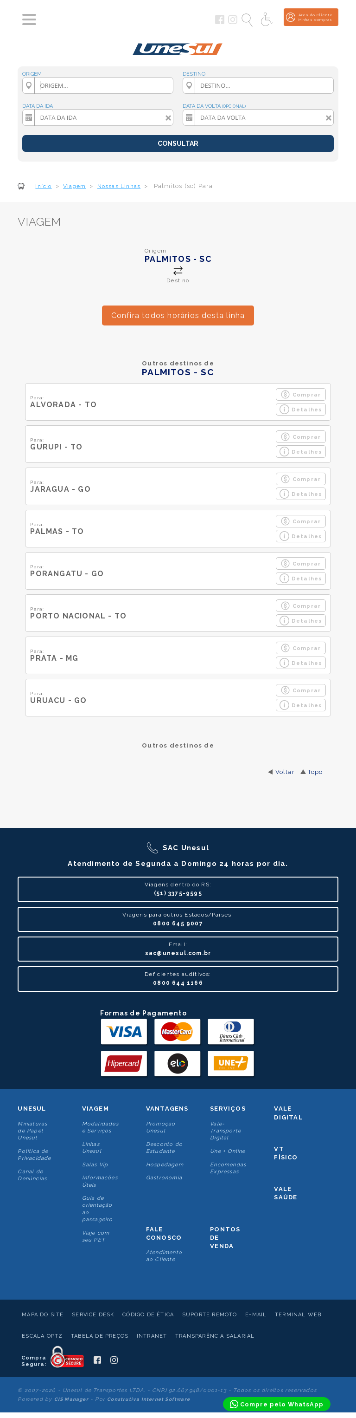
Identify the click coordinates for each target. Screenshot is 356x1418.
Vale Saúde (285, 1193)
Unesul (32, 1108)
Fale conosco (164, 1233)
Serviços (228, 1108)
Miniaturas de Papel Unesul (32, 1131)
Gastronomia (164, 1178)
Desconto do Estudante (164, 1147)
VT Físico (286, 1153)
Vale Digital (288, 1112)
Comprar (300, 394)
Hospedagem (165, 1165)
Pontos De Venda (225, 1237)
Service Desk (93, 1315)
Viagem (95, 1108)
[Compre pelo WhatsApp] (277, 1404)
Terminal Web (298, 1315)
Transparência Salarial (214, 1336)
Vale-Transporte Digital (225, 1131)
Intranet (152, 1336)
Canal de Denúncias (32, 1175)
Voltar (285, 771)
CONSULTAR (178, 143)
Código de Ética (148, 1315)
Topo (315, 771)
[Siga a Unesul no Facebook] (219, 22)
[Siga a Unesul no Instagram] (232, 22)
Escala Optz (42, 1336)
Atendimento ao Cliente (164, 1255)
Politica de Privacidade (34, 1154)
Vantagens (167, 1108)
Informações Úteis (100, 1181)
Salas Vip (95, 1165)
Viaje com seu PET (96, 1236)
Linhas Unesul (92, 1147)
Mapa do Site (43, 1315)
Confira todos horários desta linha (178, 315)
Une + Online (227, 1151)
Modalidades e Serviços (100, 1127)
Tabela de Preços (99, 1336)
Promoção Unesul (161, 1127)
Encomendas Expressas (228, 1168)
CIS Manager (71, 1399)
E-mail (256, 1315)
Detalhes (301, 409)
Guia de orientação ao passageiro (97, 1209)
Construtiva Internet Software (148, 1399)
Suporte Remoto (209, 1315)
